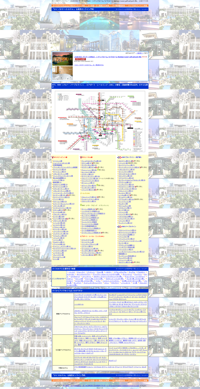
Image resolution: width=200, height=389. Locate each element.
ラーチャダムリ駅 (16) (89, 165)
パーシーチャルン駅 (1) (127, 218)
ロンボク (93, 297)
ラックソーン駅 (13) (125, 223)
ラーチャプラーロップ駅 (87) (91, 253)
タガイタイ (128, 304)
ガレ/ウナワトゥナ (95, 357)
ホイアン (131, 309)
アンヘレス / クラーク (139, 304)
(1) (95, 187)
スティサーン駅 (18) (125, 176)
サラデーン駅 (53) (88, 167)
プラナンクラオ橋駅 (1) (127, 245)
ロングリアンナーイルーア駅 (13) (64, 248)
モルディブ (113, 360)
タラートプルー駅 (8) (89, 185)
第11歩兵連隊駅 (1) (59, 178)
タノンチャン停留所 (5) (89, 215)
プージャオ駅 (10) (59, 244)
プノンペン (132, 295)
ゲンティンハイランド (94, 321)
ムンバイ (136, 350)
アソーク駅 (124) (59, 218)
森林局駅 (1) (57, 182)
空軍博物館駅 (57, 165)
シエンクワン (82, 331)
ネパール (77, 349)
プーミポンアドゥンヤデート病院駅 (65, 167)
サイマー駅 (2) (123, 243)
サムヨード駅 (123, 204)
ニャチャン (139, 309)
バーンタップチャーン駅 (90, 244)
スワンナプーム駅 (88, 240)
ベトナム (112, 309)
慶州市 (125, 340)
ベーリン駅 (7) (58, 240)
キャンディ (80, 359)
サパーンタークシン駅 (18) (91, 176)
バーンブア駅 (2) (58, 180)
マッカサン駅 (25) (88, 250)
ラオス (76, 326)
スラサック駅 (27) (88, 174)
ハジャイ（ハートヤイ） (111, 281)
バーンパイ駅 (123, 212)
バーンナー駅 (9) (58, 238)
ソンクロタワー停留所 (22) (91, 211)
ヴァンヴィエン (87, 329)
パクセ (95, 329)
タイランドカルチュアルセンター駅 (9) (132, 180)
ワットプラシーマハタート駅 (63, 176)
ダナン (130, 312)
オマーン (105, 367)
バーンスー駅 (123, 163)
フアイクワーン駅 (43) (126, 178)
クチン (87, 323)
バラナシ (126, 354)
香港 (79, 345)
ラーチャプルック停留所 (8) (91, 233)
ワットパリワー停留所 (89, 222)
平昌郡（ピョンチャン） (126, 342)
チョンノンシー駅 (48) (89, 170)
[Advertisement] (100, 32)
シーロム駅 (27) (124, 195)
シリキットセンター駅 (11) (128, 189)
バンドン (100, 295)
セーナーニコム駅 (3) (60, 186)
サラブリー (115, 283)
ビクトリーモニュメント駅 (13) (63, 204)
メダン (81, 299)
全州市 (140, 340)
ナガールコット (99, 349)
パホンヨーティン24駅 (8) (62, 191)
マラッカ (87, 319)
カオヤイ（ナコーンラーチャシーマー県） (108, 276)
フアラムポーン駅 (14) (126, 199)
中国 (75, 336)
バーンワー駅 (86, 190)
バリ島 (94, 295)
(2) (92, 190)
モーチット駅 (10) (61, 195)
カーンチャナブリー (84, 274)
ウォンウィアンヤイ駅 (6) (90, 181)
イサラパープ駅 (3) (125, 208)
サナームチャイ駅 (125, 206)
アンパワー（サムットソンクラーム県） (106, 274)
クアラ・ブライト (84, 313)
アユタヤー (141, 272)
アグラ (134, 352)
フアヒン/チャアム (120, 272)
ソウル (114, 338)
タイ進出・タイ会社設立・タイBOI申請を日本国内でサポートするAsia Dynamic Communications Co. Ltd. (101, 386)
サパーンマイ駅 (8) (59, 169)
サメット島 (79, 279)
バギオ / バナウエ (115, 306)
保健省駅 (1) (123, 254)
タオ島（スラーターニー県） (132, 281)
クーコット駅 (57, 161)
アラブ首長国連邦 (80, 367)
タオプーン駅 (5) (124, 161)
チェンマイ (81, 272)
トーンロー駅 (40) (59, 223)
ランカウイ (80, 319)
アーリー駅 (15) (58, 199)
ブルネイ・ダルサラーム (82, 311)
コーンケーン (86, 276)
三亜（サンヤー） (99, 340)
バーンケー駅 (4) (124, 221)
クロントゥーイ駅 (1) (126, 191)
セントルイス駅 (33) (88, 172)
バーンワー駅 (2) (124, 214)
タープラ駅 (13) (124, 210)
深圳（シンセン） (91, 338)
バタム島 (100, 297)
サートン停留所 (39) (89, 209)
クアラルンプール (88, 317)
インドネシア (79, 295)
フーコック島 (138, 312)
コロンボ (85, 357)
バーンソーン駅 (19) (125, 260)
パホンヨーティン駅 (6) (127, 169)
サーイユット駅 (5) (59, 172)
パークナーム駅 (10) (60, 250)
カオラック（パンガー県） (115, 279)
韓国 (110, 338)
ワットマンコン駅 (125, 201)
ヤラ (103, 362)
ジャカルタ (88, 295)
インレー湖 (132, 319)
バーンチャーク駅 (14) (60, 231)
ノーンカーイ (125, 283)
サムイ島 (100, 272)
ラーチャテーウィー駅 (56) (62, 208)
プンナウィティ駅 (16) (60, 233)
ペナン (97, 317)
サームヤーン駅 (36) (125, 197)
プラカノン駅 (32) (59, 227)
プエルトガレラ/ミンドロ (129, 306)
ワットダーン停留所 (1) (89, 220)
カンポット (127, 297)
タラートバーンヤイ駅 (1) (127, 232)
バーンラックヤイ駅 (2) (127, 239)
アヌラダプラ (88, 364)
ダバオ (121, 304)
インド (111, 348)
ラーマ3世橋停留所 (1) (89, 230)
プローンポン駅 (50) (60, 221)
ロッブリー (77, 283)
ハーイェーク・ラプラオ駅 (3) (63, 193)
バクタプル (89, 351)
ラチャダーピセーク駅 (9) (127, 174)
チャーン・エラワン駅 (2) (62, 246)
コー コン (135, 297)
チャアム (132, 272)
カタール (111, 367)
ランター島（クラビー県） (136, 279)
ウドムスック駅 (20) (60, 236)
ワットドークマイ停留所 (90, 224)
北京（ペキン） (79, 338)
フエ (120, 312)
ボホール (115, 304)
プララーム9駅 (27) (125, 182)
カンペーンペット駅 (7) (127, 165)
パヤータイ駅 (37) (59, 206)
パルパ (83, 353)
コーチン (133, 354)
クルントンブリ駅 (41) (89, 197)
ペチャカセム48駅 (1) (126, 216)
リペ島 (135, 283)
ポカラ (91, 349)
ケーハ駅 (56, 259)
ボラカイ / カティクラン (135, 302)
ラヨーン (70, 279)
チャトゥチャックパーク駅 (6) (129, 167)
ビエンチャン (84, 326)
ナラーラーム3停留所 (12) (90, 218)
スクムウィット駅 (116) (127, 186)
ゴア (140, 350)
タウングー (143, 321)
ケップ (111, 297)
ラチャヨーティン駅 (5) (61, 189)
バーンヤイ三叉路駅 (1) (127, 234)
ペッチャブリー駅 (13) (126, 184)
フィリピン (113, 302)
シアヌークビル (141, 295)
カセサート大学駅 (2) (60, 184)
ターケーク (91, 331)
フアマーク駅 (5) (87, 246)
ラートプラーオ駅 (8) (126, 172)
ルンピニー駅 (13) (125, 193)
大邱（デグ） (132, 340)
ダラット (125, 312)
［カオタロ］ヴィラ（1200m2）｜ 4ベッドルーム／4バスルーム (95, 57)
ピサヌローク (75, 276)
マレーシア (78, 317)
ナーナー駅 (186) (58, 216)
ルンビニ (96, 351)
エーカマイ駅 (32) (59, 225)
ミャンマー (113, 319)
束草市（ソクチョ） (116, 340)
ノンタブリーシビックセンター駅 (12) (132, 251)
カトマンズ (85, 349)
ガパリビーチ (134, 321)
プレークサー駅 (58, 255)
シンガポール (79, 304)
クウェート (118, 367)
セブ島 (124, 302)
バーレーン (137, 367)
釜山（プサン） (122, 338)
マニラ (119, 302)
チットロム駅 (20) (59, 212)
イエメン (90, 367)
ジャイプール (141, 352)
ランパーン (138, 274)
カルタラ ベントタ (95, 362)
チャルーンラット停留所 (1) (91, 228)
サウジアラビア (128, 367)
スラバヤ (87, 297)
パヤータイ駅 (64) (88, 255)
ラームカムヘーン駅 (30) (90, 248)
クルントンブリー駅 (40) (90, 178)
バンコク (72, 272)
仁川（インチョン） (140, 338)
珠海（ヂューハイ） (86, 340)
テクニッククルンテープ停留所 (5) (93, 213)
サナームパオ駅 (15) (60, 201)
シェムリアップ (122, 295)
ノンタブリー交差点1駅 (127, 247)
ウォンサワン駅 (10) (125, 258)
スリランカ (78, 357)
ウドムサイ (81, 333)
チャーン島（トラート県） (94, 279)
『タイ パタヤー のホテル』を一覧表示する (89, 65)
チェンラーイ (127, 274)
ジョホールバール (97, 319)
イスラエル (97, 367)
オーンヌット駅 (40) (60, 229)
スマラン (87, 299)
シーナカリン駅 (58, 253)
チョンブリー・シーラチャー (135, 276)
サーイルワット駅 (59, 257)
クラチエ (115, 299)
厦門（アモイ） (90, 342)
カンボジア (113, 295)
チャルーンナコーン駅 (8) (90, 199)
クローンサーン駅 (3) (89, 201)
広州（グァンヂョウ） (99, 336)
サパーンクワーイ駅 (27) (61, 197)
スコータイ (70, 274)
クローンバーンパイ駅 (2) (127, 230)
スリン (106, 283)
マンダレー (125, 321)
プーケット (91, 272)
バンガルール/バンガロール (121, 352)
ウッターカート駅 (88, 187)
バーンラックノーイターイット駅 (130, 241)
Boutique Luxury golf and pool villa (130, 57)
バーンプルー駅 (124, 236)
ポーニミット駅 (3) (88, 183)
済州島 (130, 338)
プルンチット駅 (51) (60, 214)
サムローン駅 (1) (58, 242)
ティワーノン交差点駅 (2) (127, 256)
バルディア (89, 353)
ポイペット (123, 299)
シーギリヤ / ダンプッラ (92, 359)
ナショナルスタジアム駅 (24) (91, 161)
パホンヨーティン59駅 (60, 174)
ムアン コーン (100, 331)
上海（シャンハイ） (85, 336)
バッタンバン (118, 297)
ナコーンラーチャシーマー (93, 283)
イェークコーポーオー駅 (61, 163)
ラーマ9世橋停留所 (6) (89, 226)
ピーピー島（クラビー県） (84, 281)
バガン (125, 319)
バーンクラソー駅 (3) (126, 249)
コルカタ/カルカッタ (116, 354)
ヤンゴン (120, 319)
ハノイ (125, 309)
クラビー (70, 281)
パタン (102, 351)
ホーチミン (119, 309)
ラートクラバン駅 (88, 242)
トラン (98, 281)
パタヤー (140, 53)
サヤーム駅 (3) (58, 210)
